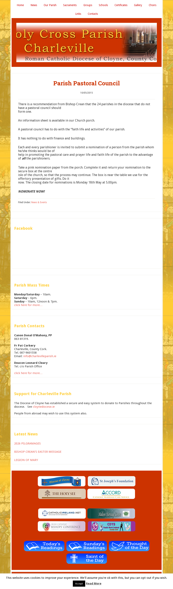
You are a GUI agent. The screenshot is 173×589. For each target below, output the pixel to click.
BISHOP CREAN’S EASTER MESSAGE (37, 452)
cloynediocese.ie (44, 407)
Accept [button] (79, 583)
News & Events (39, 203)
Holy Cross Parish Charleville (86, 43)
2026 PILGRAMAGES (27, 444)
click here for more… (28, 306)
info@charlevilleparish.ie (39, 357)
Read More (93, 583)
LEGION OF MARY (26, 461)
